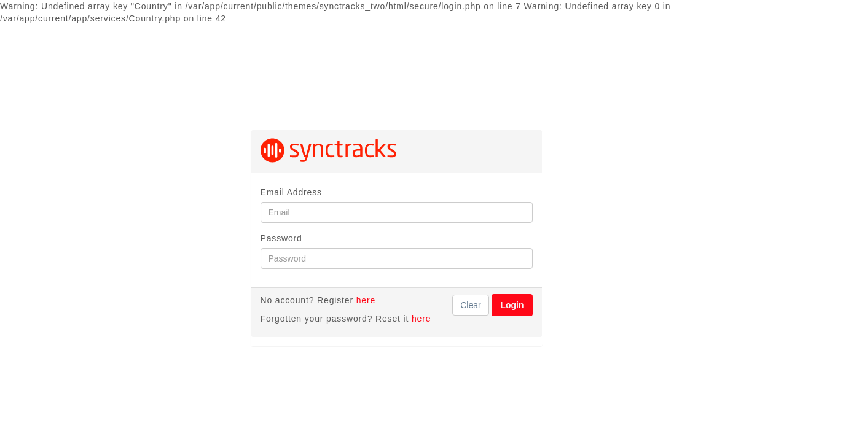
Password (281, 238)
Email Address (291, 192)
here (365, 300)
